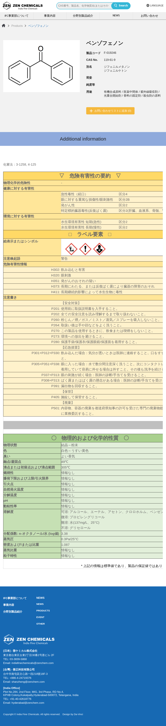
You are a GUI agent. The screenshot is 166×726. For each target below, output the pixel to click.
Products (17, 25)
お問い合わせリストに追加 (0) (112, 110)
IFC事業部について (17, 15)
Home (3, 25)
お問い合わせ (149, 15)
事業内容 (50, 15)
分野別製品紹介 (83, 15)
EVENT (37, 617)
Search (123, 5)
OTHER (37, 623)
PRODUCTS (37, 610)
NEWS (116, 15)
